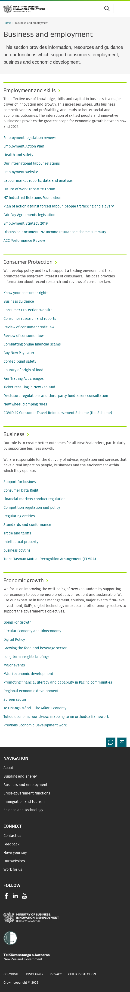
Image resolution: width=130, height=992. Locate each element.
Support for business (20, 482)
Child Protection (82, 974)
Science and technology (23, 810)
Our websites (14, 861)
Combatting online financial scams (32, 344)
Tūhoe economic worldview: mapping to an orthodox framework (56, 717)
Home (7, 23)
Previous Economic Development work (35, 725)
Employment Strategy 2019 (25, 223)
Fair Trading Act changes (23, 378)
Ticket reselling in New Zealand (29, 387)
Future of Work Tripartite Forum (29, 189)
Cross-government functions (26, 793)
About (8, 768)
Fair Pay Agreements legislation (29, 215)
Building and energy (20, 776)
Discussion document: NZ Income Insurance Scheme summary (54, 232)
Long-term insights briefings (26, 657)
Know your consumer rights (25, 293)
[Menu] (122, 8)
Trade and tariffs (17, 533)
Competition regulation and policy (31, 507)
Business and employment (25, 785)
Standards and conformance (27, 525)
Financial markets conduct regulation (34, 499)
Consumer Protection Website (28, 310)
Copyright (11, 974)
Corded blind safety (19, 361)
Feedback (11, 844)
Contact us (12, 836)
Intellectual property (20, 542)
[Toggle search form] (107, 8)
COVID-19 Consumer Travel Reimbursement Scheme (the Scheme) (57, 413)
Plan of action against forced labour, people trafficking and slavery (58, 206)
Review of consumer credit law (28, 327)
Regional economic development (31, 691)
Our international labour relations (31, 163)
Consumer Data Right (20, 490)
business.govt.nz (16, 550)
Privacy (56, 974)
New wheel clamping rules (25, 404)
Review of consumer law (23, 336)
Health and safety (18, 155)
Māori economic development (28, 674)
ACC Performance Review (24, 240)
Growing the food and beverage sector (35, 648)
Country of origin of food (23, 370)
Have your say (15, 852)
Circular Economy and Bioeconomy (32, 631)
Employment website (20, 172)
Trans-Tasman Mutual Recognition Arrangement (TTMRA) (49, 559)
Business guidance (18, 301)
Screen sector (14, 699)
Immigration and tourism (24, 802)
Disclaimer (34, 974)
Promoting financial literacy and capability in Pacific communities (57, 682)
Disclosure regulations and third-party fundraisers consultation (55, 396)
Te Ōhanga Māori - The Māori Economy (34, 708)
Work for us (12, 869)
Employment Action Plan (23, 146)
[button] (122, 742)
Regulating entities (19, 516)
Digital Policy (14, 639)
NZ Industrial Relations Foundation (32, 198)
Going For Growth (17, 622)
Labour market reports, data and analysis (37, 180)
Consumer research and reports (29, 318)
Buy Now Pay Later (18, 353)
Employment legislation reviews (29, 138)
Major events (14, 665)
